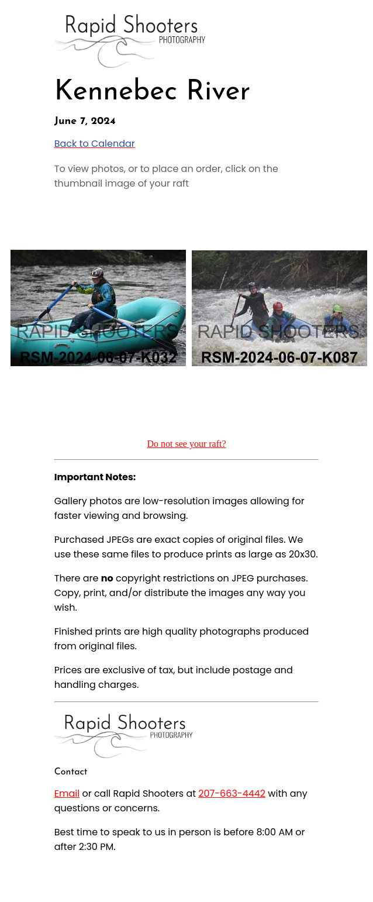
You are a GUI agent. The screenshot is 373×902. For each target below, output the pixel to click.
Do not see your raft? (186, 444)
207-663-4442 (231, 793)
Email (67, 793)
